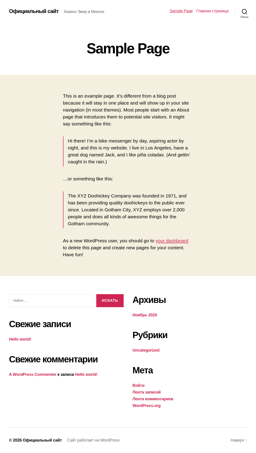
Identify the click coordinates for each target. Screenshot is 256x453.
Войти (139, 385)
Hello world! (20, 339)
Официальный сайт (34, 11)
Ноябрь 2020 (145, 315)
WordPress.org (147, 405)
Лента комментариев (153, 399)
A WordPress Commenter (32, 374)
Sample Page (181, 11)
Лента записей (147, 392)
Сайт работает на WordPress (93, 440)
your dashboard (171, 240)
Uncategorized (146, 350)
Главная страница (212, 11)
